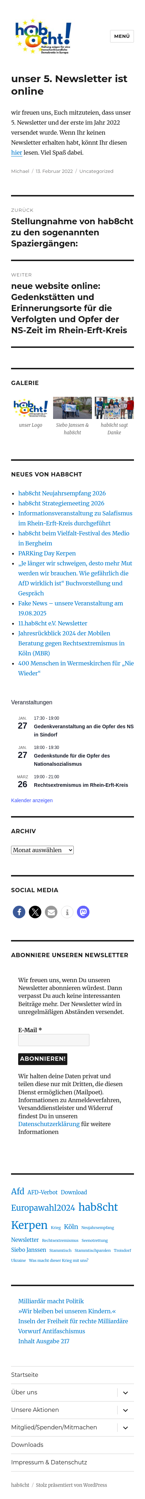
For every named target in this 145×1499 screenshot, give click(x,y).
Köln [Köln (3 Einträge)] (71, 1227)
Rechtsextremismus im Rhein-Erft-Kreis (81, 785)
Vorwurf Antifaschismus (51, 1331)
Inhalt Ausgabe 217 (43, 1341)
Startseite (24, 1374)
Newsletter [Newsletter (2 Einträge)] (25, 1239)
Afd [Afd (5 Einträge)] (17, 1191)
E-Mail (30, 1030)
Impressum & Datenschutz (49, 1462)
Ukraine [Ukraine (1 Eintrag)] (18, 1260)
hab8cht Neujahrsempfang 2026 (62, 493)
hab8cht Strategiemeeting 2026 (61, 503)
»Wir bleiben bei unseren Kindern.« (67, 1311)
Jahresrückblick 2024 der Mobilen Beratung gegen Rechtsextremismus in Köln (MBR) (71, 643)
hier (16, 152)
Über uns (24, 1392)
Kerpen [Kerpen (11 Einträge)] (29, 1225)
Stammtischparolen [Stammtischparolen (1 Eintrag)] (93, 1250)
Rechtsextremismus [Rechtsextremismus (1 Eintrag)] (60, 1240)
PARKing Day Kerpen (47, 553)
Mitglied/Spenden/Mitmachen (54, 1427)
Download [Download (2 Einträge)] (74, 1192)
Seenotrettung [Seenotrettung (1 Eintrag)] (95, 1240)
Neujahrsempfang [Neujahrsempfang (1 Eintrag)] (97, 1227)
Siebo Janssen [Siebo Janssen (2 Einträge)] (28, 1249)
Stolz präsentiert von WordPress (71, 1485)
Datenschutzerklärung (48, 1124)
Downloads (27, 1444)
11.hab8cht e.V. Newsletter (52, 623)
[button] (19, 912)
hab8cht (20, 1485)
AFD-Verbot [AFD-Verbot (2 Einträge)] (42, 1192)
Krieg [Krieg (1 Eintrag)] (56, 1227)
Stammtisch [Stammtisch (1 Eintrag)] (60, 1250)
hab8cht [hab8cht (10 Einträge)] (98, 1207)
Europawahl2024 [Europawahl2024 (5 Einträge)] (43, 1208)
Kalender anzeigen (32, 800)
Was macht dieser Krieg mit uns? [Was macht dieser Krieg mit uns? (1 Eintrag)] (58, 1260)
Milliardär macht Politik (51, 1301)
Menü (122, 36)
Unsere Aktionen (35, 1409)
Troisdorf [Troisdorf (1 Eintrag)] (122, 1250)
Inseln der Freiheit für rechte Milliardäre (73, 1321)
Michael (20, 171)
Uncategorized (96, 171)
